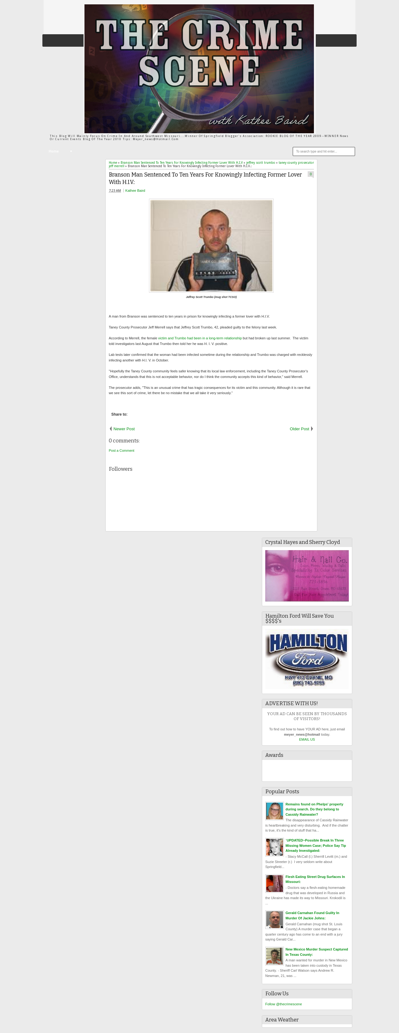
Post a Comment (121, 450)
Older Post (299, 429)
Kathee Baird (135, 190)
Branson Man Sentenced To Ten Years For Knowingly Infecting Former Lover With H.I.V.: (205, 179)
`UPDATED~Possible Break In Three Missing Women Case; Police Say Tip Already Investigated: (316, 845)
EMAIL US (307, 739)
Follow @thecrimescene (283, 1004)
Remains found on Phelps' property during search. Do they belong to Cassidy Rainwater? (314, 809)
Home (54, 151)
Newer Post (124, 429)
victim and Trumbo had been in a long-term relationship (200, 338)
